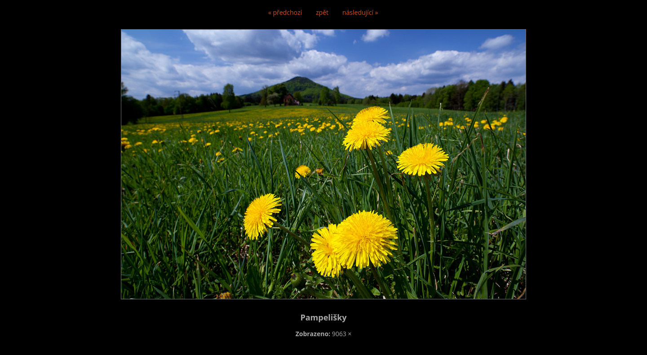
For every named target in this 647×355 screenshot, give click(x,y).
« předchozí (285, 12)
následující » (360, 12)
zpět (322, 12)
